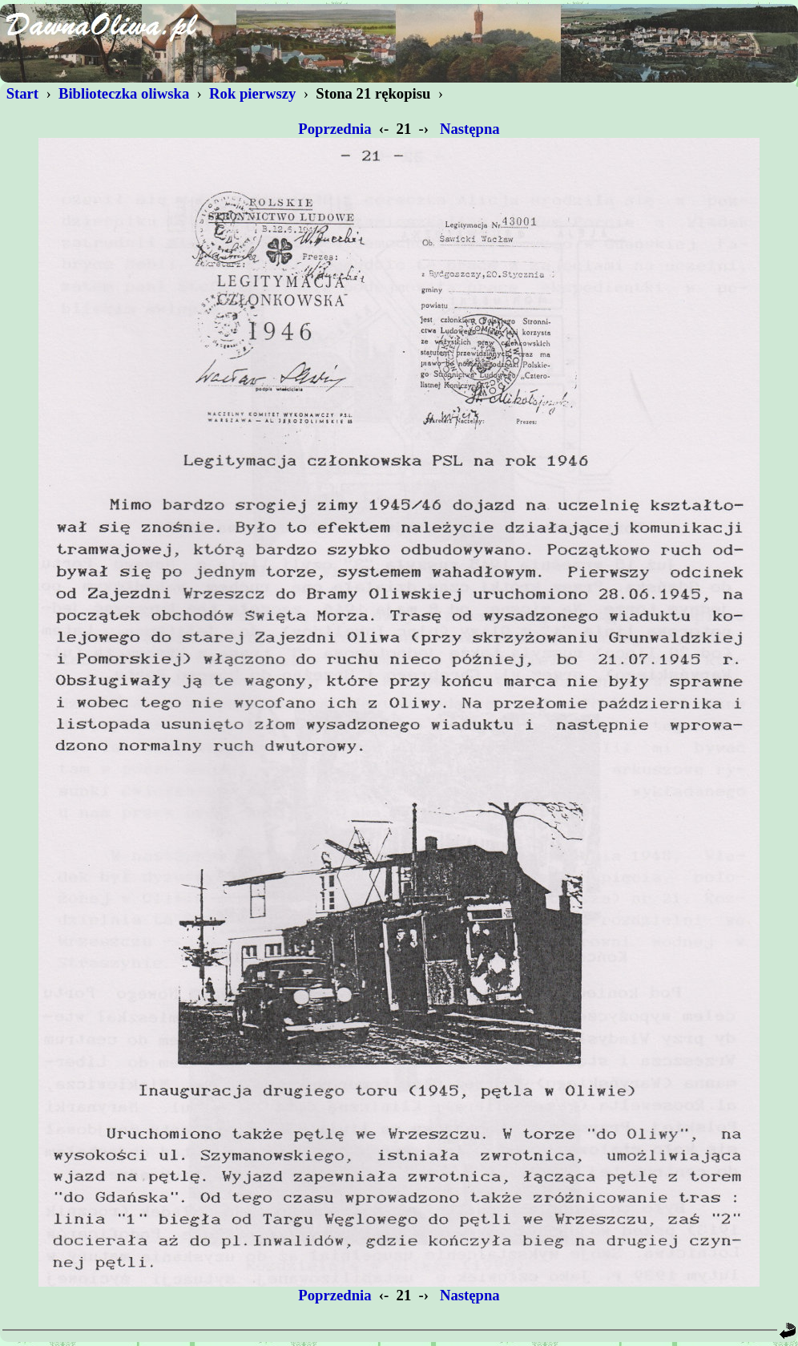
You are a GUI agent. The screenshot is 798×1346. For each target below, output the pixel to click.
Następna (469, 128)
